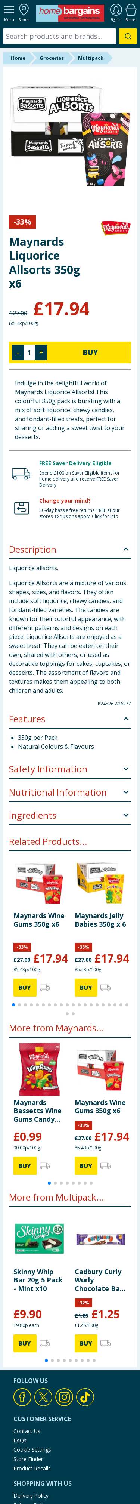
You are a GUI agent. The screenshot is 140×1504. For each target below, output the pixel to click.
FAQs (20, 1440)
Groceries (52, 58)
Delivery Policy (31, 1495)
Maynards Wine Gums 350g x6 (39, 919)
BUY (90, 352)
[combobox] (70, 36)
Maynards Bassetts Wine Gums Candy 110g (37, 1111)
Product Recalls (32, 1468)
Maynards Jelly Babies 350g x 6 (100, 919)
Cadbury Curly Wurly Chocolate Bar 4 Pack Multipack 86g (99, 1280)
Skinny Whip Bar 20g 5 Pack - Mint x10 (38, 1280)
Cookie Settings (32, 1449)
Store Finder (28, 1459)
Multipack (90, 58)
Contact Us (26, 1430)
